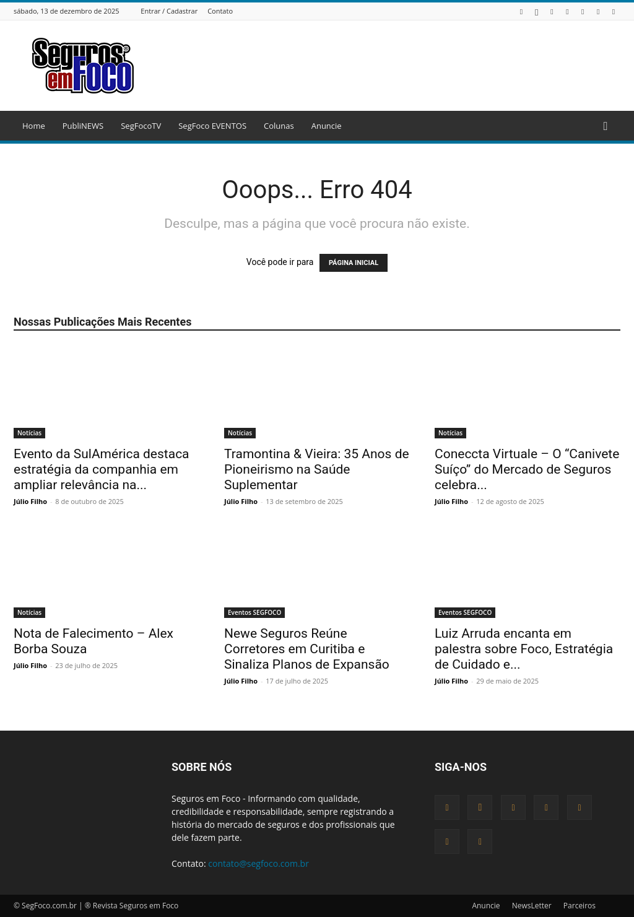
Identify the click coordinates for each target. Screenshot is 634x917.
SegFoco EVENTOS (212, 125)
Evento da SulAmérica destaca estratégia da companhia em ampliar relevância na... (101, 469)
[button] (605, 127)
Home (33, 125)
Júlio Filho (30, 501)
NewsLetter (532, 905)
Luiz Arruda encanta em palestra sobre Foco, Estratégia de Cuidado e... (524, 649)
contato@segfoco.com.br (258, 863)
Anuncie (326, 125)
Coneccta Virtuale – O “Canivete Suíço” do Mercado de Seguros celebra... (527, 469)
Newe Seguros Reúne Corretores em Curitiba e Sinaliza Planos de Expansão (306, 649)
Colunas (279, 125)
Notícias (29, 432)
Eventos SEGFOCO (254, 612)
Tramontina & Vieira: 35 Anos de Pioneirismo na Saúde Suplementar (316, 469)
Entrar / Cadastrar (169, 10)
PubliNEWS (83, 125)
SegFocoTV (141, 125)
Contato (220, 10)
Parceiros (579, 905)
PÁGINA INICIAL (353, 263)
